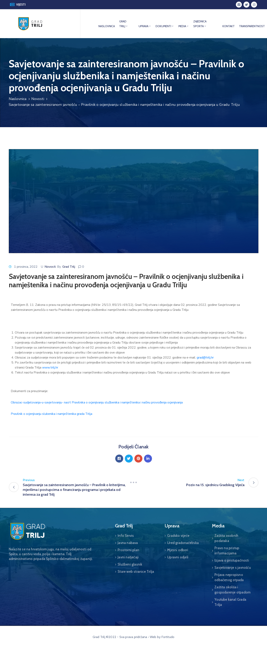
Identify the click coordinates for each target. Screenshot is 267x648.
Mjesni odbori (177, 550)
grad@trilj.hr (205, 357)
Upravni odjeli (177, 557)
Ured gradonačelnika (183, 543)
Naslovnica (18, 98)
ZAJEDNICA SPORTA (199, 24)
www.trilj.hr (50, 367)
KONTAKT (228, 26)
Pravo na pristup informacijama (226, 550)
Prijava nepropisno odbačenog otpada (229, 577)
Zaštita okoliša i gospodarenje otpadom (232, 589)
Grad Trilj (68, 267)
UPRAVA (145, 26)
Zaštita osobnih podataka (226, 538)
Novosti (37, 98)
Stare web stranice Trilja (136, 572)
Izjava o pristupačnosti (231, 560)
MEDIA (183, 26)
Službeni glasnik (130, 564)
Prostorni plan (128, 550)
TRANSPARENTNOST (252, 26)
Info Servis (126, 536)
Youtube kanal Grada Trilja (230, 602)
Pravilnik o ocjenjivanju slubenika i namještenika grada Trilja (51, 414)
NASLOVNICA (106, 26)
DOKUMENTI (165, 26)
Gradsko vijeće (178, 536)
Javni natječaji (128, 557)
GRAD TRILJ (123, 24)
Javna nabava (128, 543)
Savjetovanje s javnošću (232, 568)
